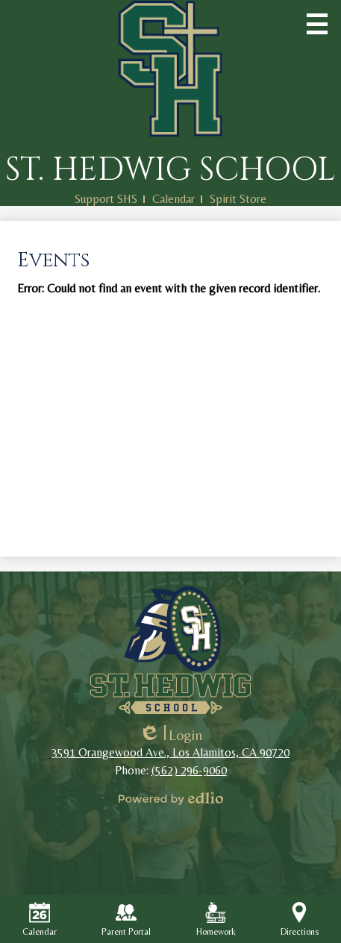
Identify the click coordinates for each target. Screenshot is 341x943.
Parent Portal (126, 919)
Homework (216, 919)
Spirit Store (238, 199)
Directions (300, 919)
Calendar (173, 199)
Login (170, 734)
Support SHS (106, 199)
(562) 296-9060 (189, 770)
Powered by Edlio (171, 798)
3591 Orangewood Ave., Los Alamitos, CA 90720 (170, 752)
